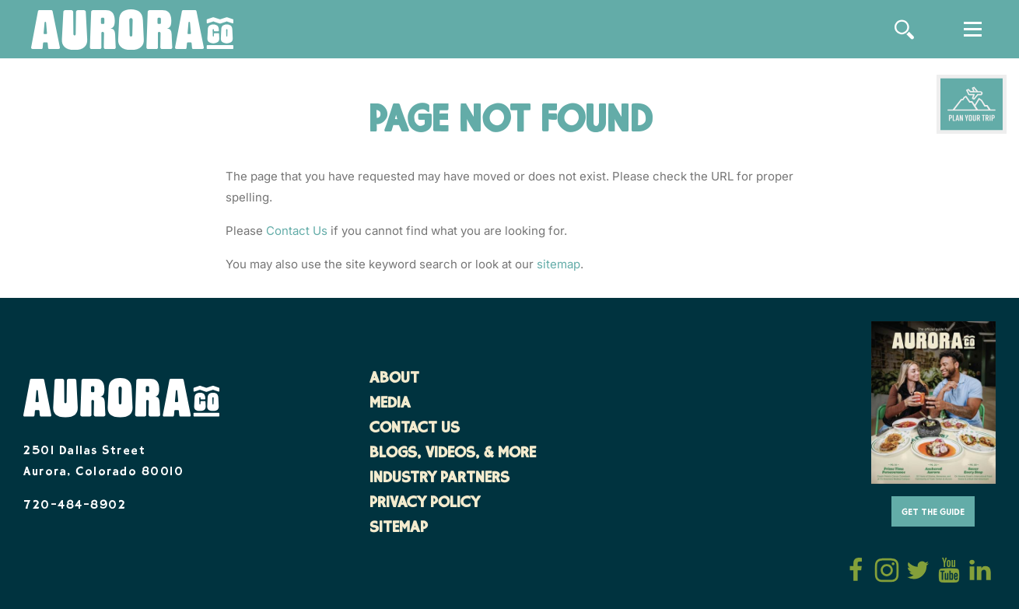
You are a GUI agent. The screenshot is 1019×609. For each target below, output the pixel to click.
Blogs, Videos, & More (452, 454)
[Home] (132, 31)
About (394, 379)
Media (390, 404)
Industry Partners (439, 479)
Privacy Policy (424, 504)
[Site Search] (904, 29)
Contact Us (296, 230)
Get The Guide (933, 513)
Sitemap (398, 528)
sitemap (558, 264)
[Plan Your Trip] (972, 104)
